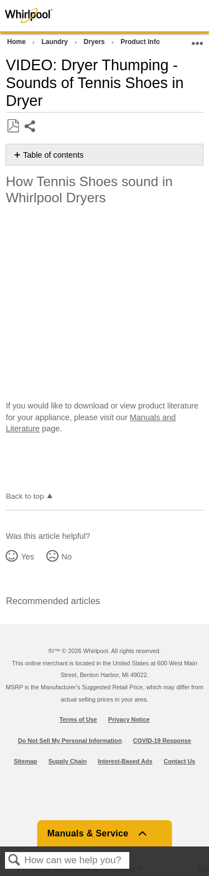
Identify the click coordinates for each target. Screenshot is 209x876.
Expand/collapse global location (197, 40)
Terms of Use (79, 719)
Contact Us (179, 761)
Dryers (95, 42)
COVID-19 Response (162, 740)
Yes (27, 556)
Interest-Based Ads (125, 761)
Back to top (24, 496)
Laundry (55, 42)
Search (14, 860)
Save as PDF (13, 126)
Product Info (141, 42)
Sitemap (25, 761)
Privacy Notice (128, 719)
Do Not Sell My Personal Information (69, 740)
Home (17, 42)
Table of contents (53, 154)
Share (30, 127)
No (66, 556)
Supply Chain (67, 761)
